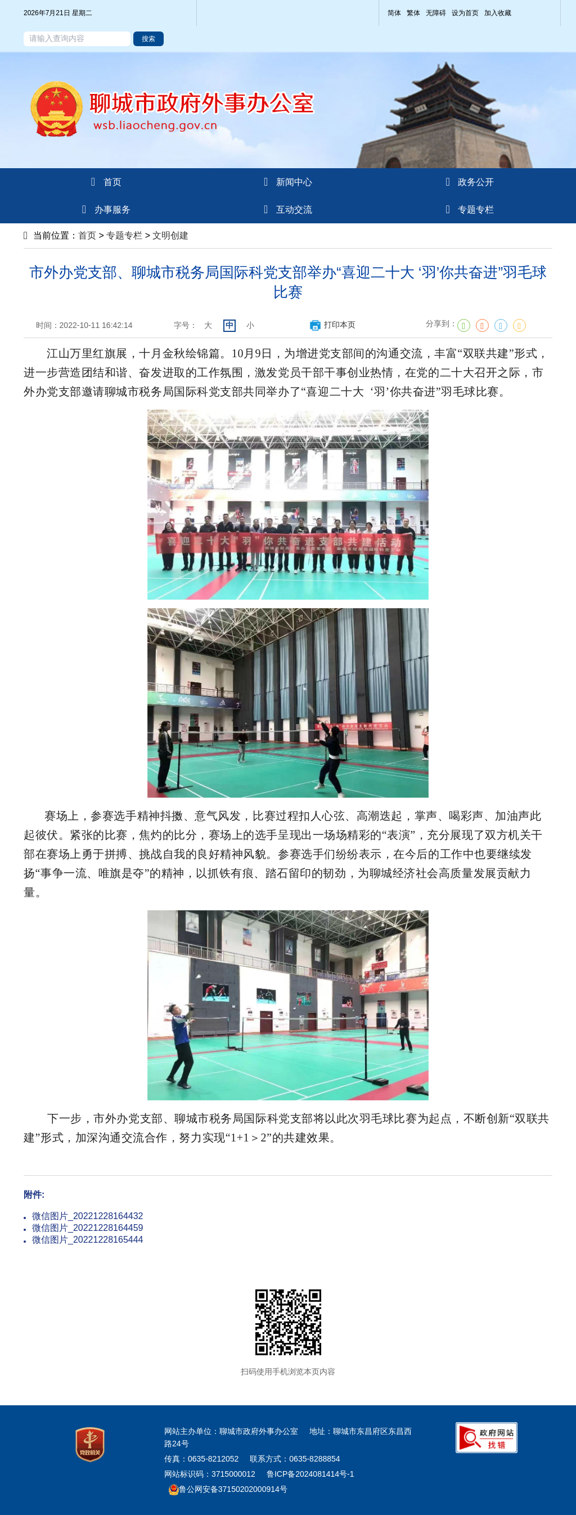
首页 (87, 235)
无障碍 (436, 13)
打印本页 (332, 324)
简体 (394, 13)
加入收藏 (497, 13)
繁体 (413, 13)
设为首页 (465, 13)
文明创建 (170, 235)
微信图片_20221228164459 (87, 1228)
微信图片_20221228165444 (87, 1239)
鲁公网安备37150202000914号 (228, 1489)
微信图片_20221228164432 (87, 1216)
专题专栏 (124, 235)
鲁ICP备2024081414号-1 (310, 1473)
